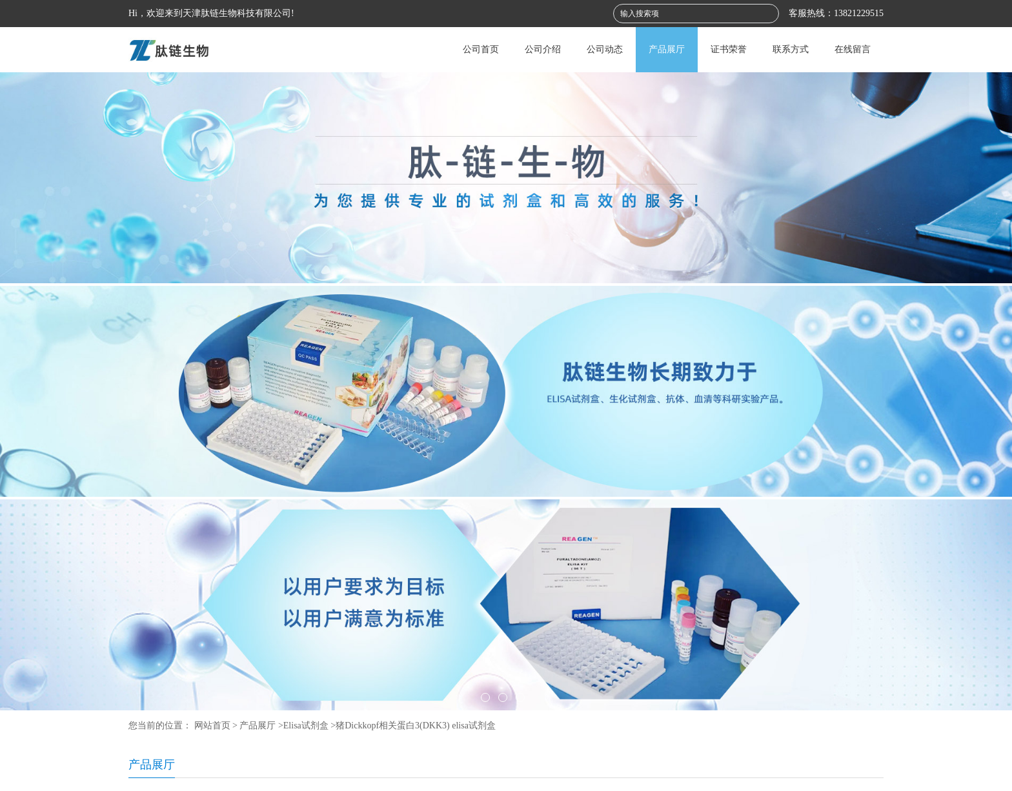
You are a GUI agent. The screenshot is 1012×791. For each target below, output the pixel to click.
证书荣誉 (729, 49)
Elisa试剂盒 (306, 725)
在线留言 (853, 49)
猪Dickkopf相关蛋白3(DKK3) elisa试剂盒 (416, 725)
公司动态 (605, 49)
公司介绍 (543, 49)
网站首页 (212, 725)
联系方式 (791, 49)
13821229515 (859, 13)
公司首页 (481, 49)
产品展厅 (667, 49)
